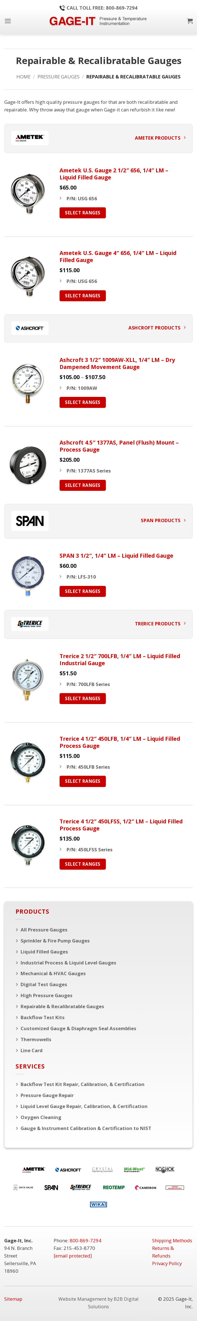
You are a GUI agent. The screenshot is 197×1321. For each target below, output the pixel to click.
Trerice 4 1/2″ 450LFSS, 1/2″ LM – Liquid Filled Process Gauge (121, 825)
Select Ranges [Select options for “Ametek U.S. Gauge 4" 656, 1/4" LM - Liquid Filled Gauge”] (82, 296)
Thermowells (36, 1039)
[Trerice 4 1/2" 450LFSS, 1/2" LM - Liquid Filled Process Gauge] (27, 845)
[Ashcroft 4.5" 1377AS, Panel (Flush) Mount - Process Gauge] (27, 466)
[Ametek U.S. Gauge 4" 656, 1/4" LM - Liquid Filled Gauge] (27, 276)
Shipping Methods (172, 1240)
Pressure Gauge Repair (47, 1095)
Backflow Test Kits (43, 1017)
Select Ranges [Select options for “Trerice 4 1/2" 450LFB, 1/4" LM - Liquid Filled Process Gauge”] (82, 781)
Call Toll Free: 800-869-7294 (98, 8)
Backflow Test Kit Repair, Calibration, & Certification (83, 1084)
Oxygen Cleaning (41, 1117)
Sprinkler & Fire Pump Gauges (55, 940)
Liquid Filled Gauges (44, 951)
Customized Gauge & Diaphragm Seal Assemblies (78, 1028)
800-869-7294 (85, 1240)
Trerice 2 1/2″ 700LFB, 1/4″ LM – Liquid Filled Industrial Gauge (120, 659)
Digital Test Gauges (44, 984)
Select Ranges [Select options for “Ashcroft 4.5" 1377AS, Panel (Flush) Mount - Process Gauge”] (82, 485)
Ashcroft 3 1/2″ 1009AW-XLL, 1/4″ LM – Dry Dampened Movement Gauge (117, 363)
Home (23, 76)
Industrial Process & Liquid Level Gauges (68, 962)
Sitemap (13, 1299)
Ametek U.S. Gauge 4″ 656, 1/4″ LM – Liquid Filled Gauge (118, 256)
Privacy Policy (167, 1263)
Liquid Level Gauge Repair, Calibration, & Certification (84, 1106)
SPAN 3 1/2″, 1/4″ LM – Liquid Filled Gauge (116, 555)
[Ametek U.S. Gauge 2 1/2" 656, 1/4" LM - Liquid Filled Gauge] (27, 193)
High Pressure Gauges (47, 995)
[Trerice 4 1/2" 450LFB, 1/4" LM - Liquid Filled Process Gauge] (27, 762)
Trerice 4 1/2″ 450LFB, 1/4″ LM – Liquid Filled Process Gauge (120, 742)
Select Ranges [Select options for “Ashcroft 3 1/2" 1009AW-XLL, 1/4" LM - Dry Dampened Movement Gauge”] (82, 402)
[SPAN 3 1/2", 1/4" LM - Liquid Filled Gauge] (27, 575)
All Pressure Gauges (44, 929)
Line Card (32, 1050)
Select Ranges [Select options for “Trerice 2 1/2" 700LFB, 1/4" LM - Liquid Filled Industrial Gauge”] (82, 698)
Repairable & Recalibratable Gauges (62, 1006)
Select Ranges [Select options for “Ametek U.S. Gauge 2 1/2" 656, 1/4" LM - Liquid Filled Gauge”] (82, 213)
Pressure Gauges (59, 76)
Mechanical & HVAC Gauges (53, 973)
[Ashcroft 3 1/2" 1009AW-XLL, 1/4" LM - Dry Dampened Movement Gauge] (27, 383)
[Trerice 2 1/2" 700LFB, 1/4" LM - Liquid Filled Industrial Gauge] (27, 679)
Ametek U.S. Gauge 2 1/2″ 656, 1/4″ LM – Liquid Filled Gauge (114, 174)
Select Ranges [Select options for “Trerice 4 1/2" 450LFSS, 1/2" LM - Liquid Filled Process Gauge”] (82, 864)
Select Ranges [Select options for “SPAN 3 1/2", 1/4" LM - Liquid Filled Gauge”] (82, 591)
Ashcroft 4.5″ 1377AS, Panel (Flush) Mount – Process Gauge (119, 446)
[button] (8, 21)
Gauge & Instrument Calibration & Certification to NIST (86, 1128)
